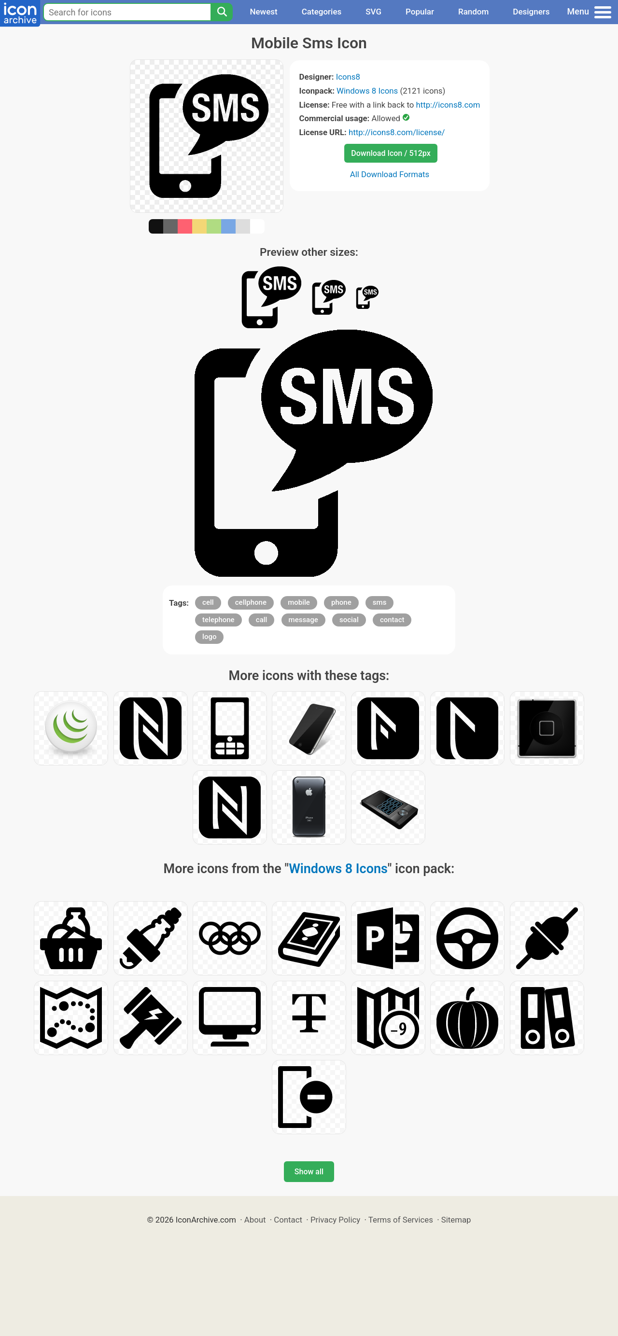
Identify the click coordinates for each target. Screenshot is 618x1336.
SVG (373, 11)
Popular (420, 11)
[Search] (222, 12)
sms (380, 602)
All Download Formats (390, 174)
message (303, 619)
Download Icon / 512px (390, 153)
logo (209, 636)
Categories (322, 11)
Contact (288, 1220)
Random (473, 11)
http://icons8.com (448, 105)
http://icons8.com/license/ (397, 132)
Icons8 (348, 77)
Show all (309, 1171)
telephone (218, 619)
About (255, 1220)
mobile (299, 602)
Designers (531, 11)
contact (392, 619)
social (349, 619)
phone (341, 602)
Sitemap (456, 1220)
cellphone (251, 602)
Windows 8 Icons (367, 91)
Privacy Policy (335, 1220)
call (261, 619)
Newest (263, 11)
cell (208, 602)
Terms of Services (400, 1220)
